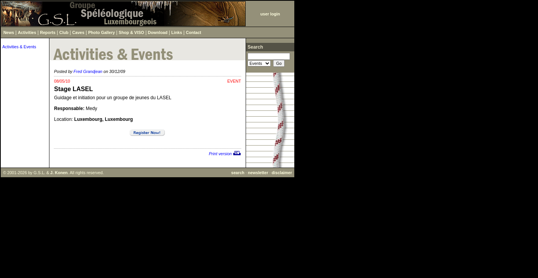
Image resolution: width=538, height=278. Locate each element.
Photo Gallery (101, 32)
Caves (78, 32)
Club (64, 32)
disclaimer (282, 172)
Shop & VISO (131, 32)
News (8, 32)
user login (270, 14)
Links (176, 32)
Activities (27, 32)
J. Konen (59, 172)
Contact (193, 32)
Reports (48, 32)
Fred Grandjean (87, 71)
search (237, 172)
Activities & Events (19, 46)
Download (158, 32)
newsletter (258, 172)
